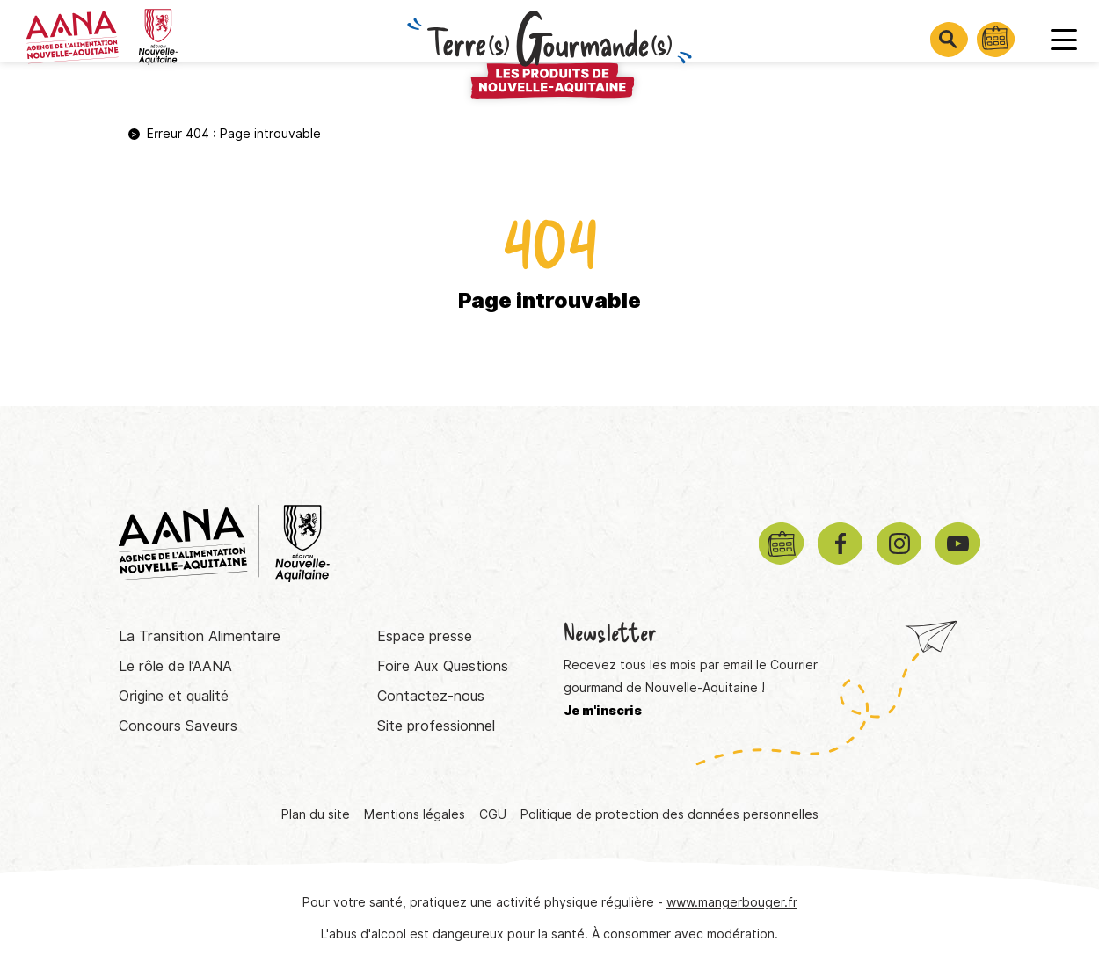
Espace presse (424, 636)
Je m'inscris (603, 711)
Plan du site (315, 814)
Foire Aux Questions (442, 666)
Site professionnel (436, 726)
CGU (492, 814)
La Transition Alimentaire (199, 636)
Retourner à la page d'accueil (549, 371)
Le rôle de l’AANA (175, 666)
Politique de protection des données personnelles (669, 814)
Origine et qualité (174, 696)
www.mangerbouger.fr (731, 902)
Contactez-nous (430, 696)
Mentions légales (414, 814)
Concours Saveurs (178, 726)
